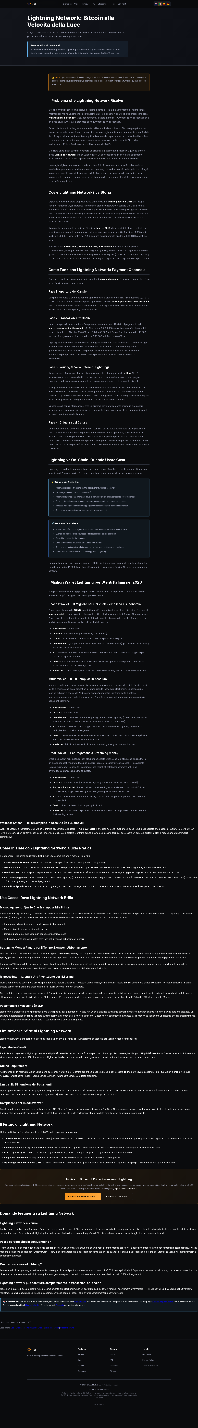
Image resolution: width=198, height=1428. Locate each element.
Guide (112, 1354)
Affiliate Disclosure (150, 1365)
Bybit (80, 1360)
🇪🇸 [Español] (164, 4)
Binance (81, 1354)
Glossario (60, 1305)
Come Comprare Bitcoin (162, 1302)
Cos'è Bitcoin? (16, 1328)
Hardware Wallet (32, 1305)
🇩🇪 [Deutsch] (168, 4)
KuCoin (81, 1365)
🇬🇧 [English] (156, 4)
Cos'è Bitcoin (80, 1302)
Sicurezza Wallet (52, 1328)
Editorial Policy (103, 1389)
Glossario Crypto (67, 1328)
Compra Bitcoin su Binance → (83, 1196)
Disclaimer (146, 1354)
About (91, 1389)
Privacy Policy (148, 1360)
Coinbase (82, 1371)
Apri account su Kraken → (126, 1188)
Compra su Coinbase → (118, 1196)
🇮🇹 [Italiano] (160, 4)
